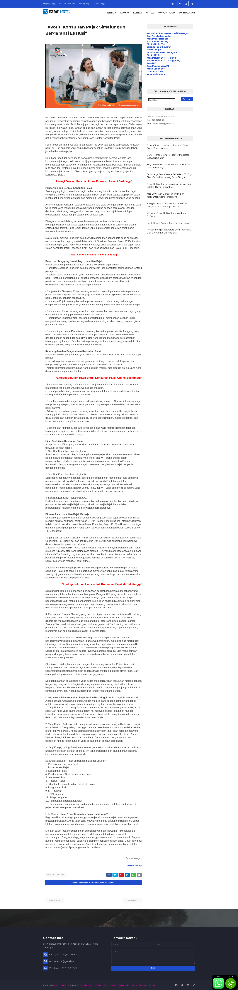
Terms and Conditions (137, 984)
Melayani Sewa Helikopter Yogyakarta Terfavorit (167, 215)
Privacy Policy (110, 984)
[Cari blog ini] (161, 100)
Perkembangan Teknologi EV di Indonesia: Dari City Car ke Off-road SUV (169, 231)
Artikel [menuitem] (150, 13)
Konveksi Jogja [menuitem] (166, 13)
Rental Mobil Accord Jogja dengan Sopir (168, 223)
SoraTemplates (59, 984)
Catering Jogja (84, 4)
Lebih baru (55, 900)
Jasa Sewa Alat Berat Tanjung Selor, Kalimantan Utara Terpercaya (165, 195)
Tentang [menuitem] (112, 13)
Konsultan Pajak (55, 875)
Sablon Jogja (99, 4)
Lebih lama (132, 900)
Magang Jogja (49, 4)
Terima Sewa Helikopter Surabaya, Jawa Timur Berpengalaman (167, 147)
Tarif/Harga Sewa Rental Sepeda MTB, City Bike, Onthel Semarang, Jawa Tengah (169, 176)
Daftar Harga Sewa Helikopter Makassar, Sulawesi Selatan (168, 156)
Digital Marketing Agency (91, 984)
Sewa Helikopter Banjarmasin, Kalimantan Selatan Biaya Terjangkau (169, 186)
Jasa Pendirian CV (67, 4)
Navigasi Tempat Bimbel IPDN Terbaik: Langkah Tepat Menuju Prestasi (167, 205)
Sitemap (152, 984)
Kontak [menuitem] (137, 13)
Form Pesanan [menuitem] (187, 13)
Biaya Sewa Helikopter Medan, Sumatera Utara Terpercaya (168, 166)
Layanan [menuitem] (124, 13)
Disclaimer (122, 984)
